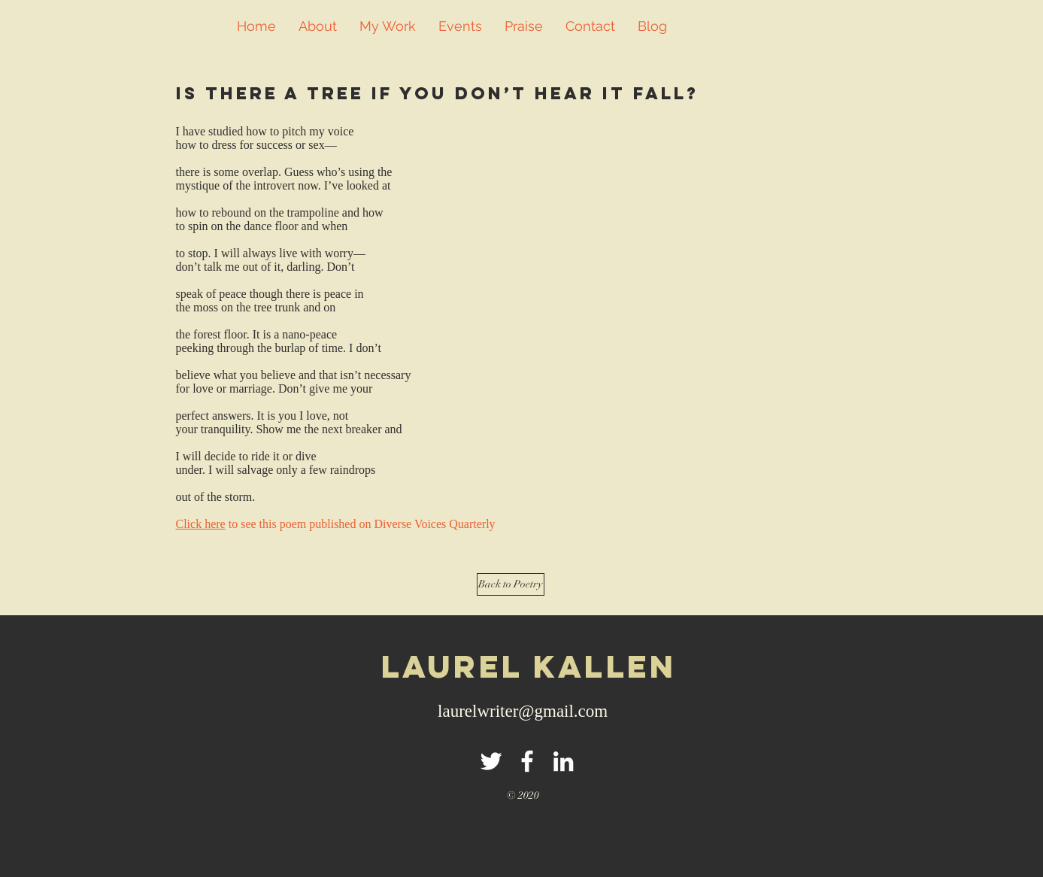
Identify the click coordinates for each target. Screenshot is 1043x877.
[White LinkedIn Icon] (563, 761)
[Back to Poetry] (510, 584)
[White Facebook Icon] (527, 761)
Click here (201, 523)
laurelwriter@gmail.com (523, 711)
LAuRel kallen (529, 666)
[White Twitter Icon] (491, 761)
